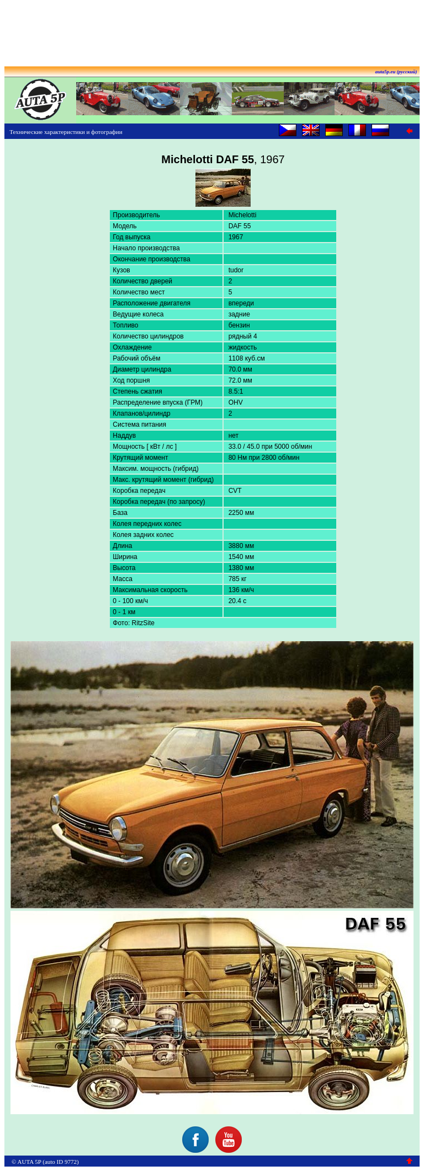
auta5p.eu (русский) (396, 71)
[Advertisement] (212, 29)
